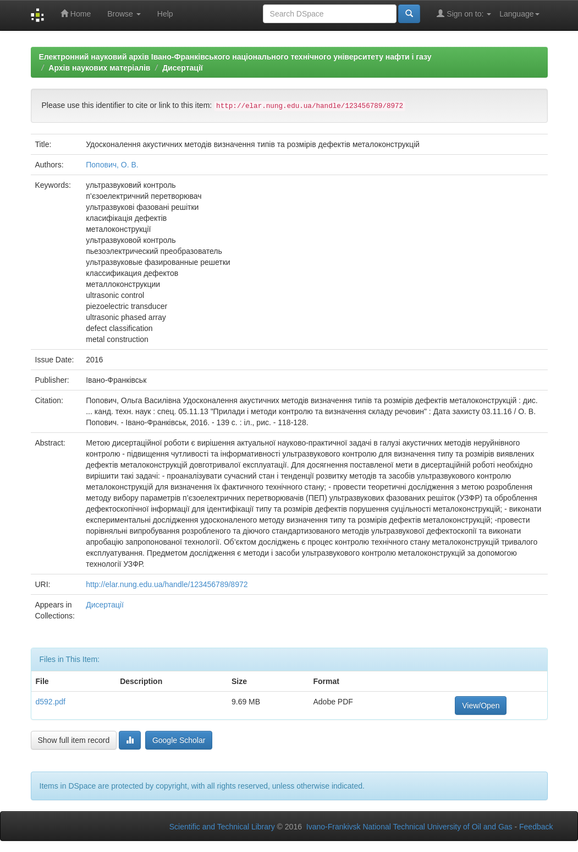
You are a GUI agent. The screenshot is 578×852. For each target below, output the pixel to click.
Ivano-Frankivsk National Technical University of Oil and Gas (409, 826)
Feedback (536, 826)
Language (519, 13)
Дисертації (182, 67)
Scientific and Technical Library (222, 826)
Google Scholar (179, 740)
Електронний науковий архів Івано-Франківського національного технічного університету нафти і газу (235, 56)
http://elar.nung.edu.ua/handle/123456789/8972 (166, 584)
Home (75, 13)
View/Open (480, 705)
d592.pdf (51, 701)
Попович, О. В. (112, 164)
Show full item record (74, 740)
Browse (124, 13)
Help (165, 13)
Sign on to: (464, 13)
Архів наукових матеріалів (99, 67)
